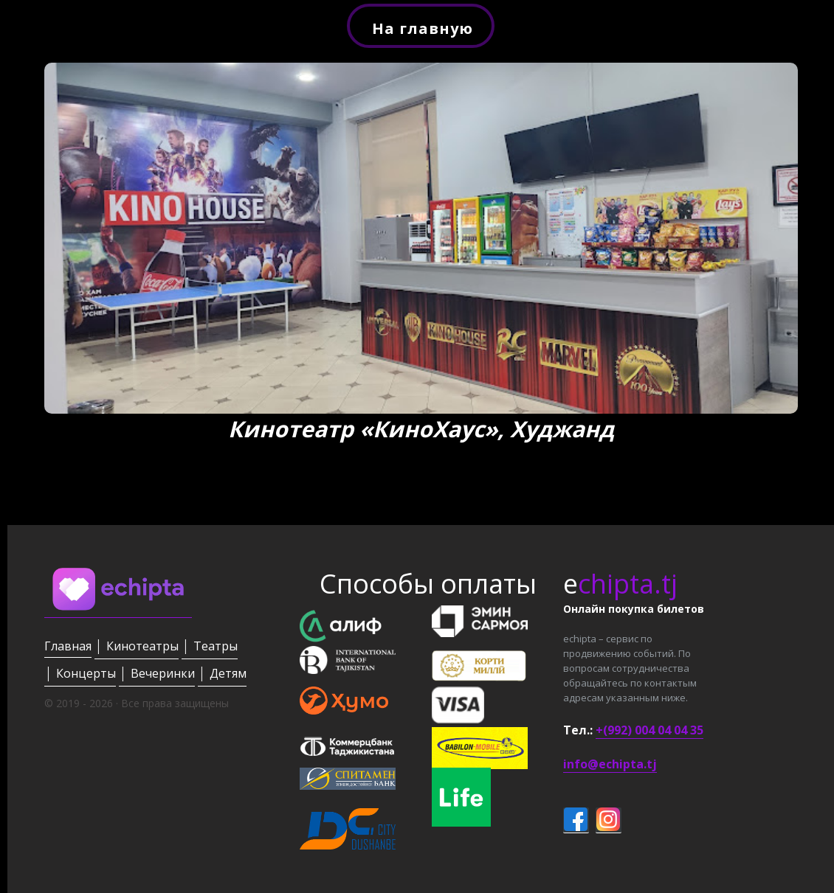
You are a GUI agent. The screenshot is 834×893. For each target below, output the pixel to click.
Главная (68, 646)
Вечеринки (163, 673)
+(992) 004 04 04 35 (649, 730)
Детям (228, 673)
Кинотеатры (142, 646)
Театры (215, 646)
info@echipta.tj (610, 764)
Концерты (86, 673)
